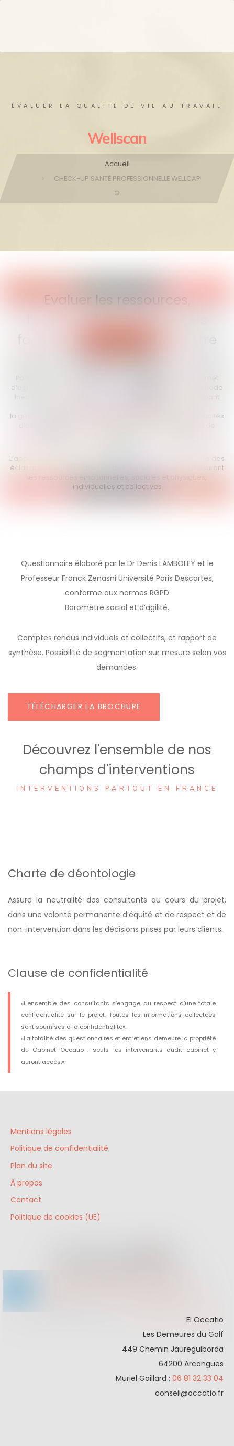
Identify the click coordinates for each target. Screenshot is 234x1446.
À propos (26, 1183)
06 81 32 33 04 (198, 1378)
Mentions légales (41, 1131)
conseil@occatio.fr (189, 1393)
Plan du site (31, 1165)
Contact (25, 1199)
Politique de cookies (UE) (55, 1217)
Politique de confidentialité (59, 1148)
